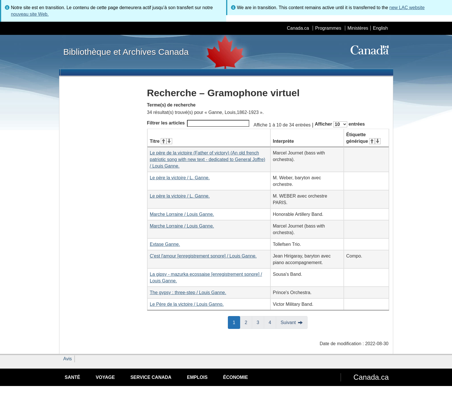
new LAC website (407, 7)
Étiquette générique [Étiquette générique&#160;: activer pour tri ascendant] (363, 138)
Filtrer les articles (198, 123)
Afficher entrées (340, 124)
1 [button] (236, 322)
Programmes (328, 28)
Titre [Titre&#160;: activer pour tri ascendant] (161, 141)
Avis (67, 358)
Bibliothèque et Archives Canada (126, 52)
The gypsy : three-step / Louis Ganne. (188, 292)
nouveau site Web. (30, 14)
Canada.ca (298, 28)
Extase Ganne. (165, 244)
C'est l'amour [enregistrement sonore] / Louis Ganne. (203, 256)
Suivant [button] (288, 322)
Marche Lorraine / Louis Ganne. (182, 214)
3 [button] (260, 322)
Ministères (357, 28)
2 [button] (248, 322)
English (380, 28)
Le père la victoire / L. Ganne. (180, 177)
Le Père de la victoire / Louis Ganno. (187, 304)
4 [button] (272, 322)
